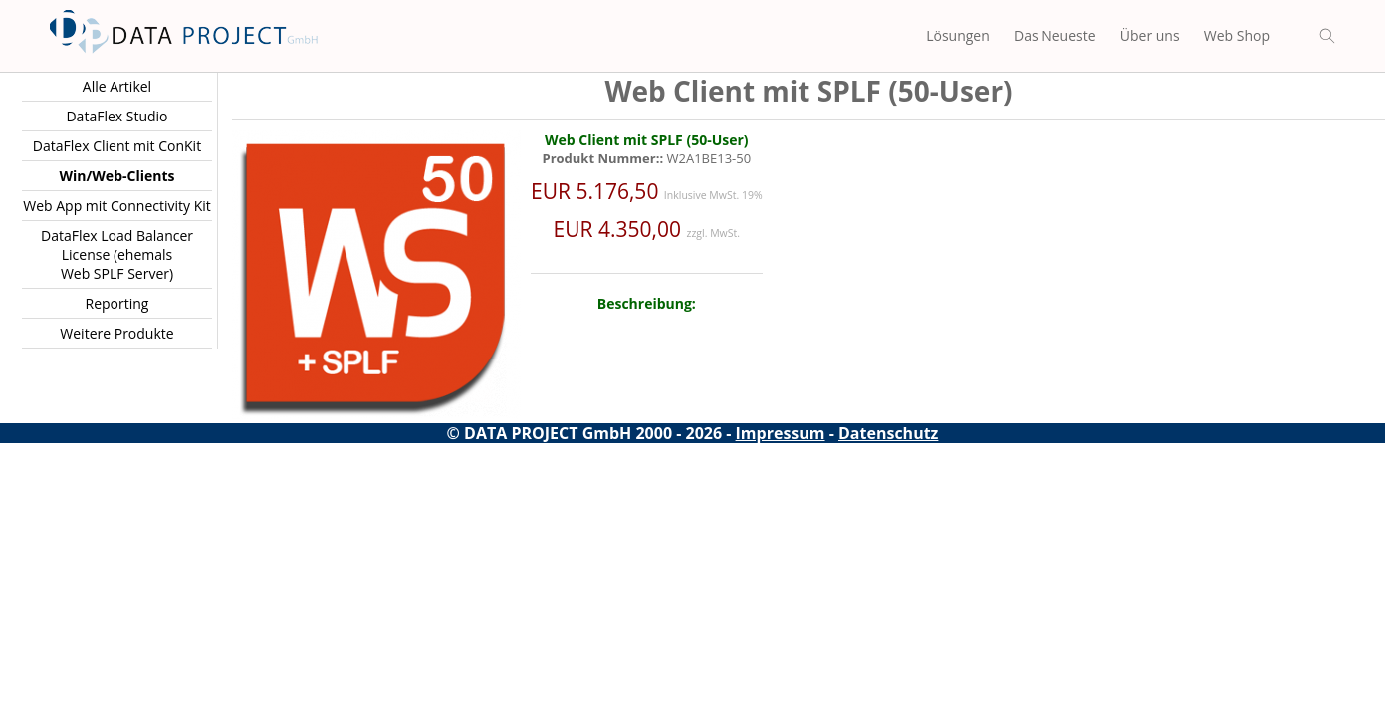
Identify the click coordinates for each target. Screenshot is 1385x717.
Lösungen (958, 35)
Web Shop (1237, 35)
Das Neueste (1055, 35)
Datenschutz (888, 433)
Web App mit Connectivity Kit (117, 205)
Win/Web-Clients (117, 175)
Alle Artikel (117, 86)
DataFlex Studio (116, 116)
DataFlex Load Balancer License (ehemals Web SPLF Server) (117, 254)
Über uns (1150, 35)
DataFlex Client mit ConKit (117, 145)
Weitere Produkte (116, 333)
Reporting (117, 303)
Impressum (780, 433)
